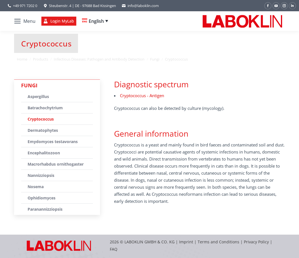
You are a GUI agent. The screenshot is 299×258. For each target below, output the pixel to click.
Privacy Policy (256, 241)
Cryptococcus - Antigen (142, 95)
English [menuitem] (96, 21)
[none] (95, 21)
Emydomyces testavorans (53, 141)
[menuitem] (95, 21)
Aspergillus (38, 96)
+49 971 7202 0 (25, 5)
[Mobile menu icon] (25, 21)
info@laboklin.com (140, 5)
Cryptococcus (41, 119)
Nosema (36, 186)
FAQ (113, 249)
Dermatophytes (43, 130)
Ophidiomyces (41, 198)
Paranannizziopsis (45, 209)
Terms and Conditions (219, 241)
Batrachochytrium (45, 107)
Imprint (186, 241)
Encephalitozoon (44, 152)
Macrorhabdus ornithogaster (56, 164)
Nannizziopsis (41, 175)
